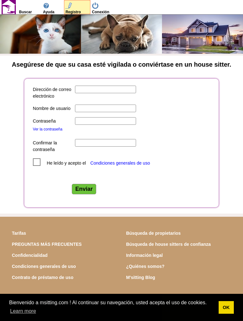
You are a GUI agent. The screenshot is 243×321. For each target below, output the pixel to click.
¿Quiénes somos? (145, 266)
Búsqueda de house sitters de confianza (168, 244)
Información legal (144, 255)
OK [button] (226, 307)
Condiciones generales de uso (120, 163)
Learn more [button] (23, 311)
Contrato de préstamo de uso (42, 277)
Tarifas (19, 233)
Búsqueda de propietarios (153, 233)
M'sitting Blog (140, 277)
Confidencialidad (29, 255)
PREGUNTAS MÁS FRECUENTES (47, 244)
